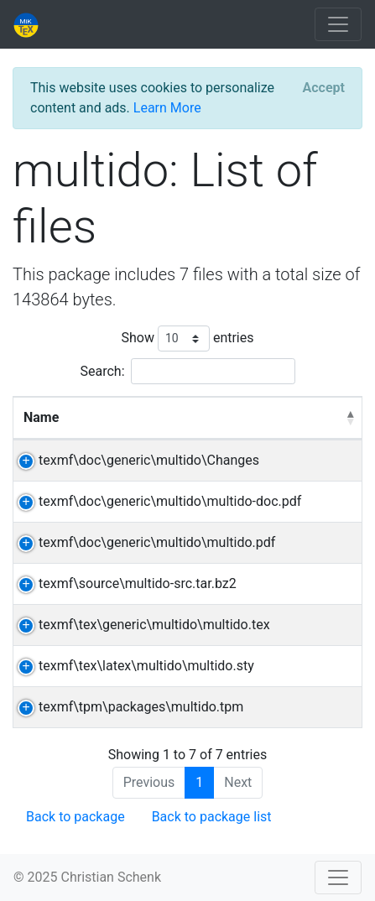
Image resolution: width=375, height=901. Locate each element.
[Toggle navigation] (338, 24)
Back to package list (212, 817)
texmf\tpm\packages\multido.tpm (141, 707)
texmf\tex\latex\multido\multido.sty (146, 666)
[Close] (324, 88)
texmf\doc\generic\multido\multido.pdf (157, 542)
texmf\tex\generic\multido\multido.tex (154, 625)
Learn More (167, 108)
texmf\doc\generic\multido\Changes (149, 460)
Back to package (75, 817)
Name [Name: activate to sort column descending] (41, 417)
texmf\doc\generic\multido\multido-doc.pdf (170, 501)
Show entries (187, 339)
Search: (187, 371)
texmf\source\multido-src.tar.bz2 (138, 583)
